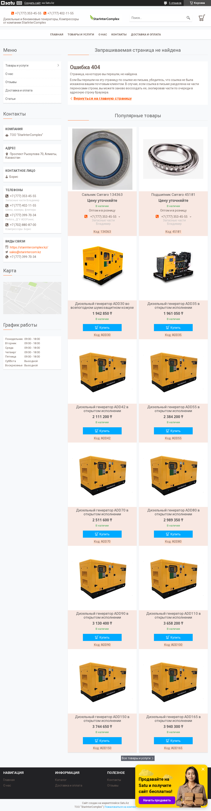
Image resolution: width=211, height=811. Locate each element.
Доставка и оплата (146, 34)
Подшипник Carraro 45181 (173, 194)
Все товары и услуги (136, 758)
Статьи (10, 98)
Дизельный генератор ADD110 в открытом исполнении (173, 615)
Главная (56, 34)
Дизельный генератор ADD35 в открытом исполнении (173, 305)
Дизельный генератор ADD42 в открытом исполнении (102, 409)
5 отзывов (175, 3)
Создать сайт (32, 3)
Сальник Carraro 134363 (102, 194)
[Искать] (188, 17)
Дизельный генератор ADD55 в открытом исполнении (173, 409)
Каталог (61, 780)
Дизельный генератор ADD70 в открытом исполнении (102, 512)
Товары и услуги (81, 34)
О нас (102, 34)
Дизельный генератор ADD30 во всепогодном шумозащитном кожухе (102, 305)
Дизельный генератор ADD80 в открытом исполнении (173, 512)
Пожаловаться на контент (121, 806)
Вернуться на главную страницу (103, 98)
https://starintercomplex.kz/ (29, 247)
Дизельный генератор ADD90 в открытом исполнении (102, 615)
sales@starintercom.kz (25, 252)
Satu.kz (124, 803)
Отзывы (11, 82)
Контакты (119, 34)
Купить (104, 327)
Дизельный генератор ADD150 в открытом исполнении (102, 719)
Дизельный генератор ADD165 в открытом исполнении (173, 719)
